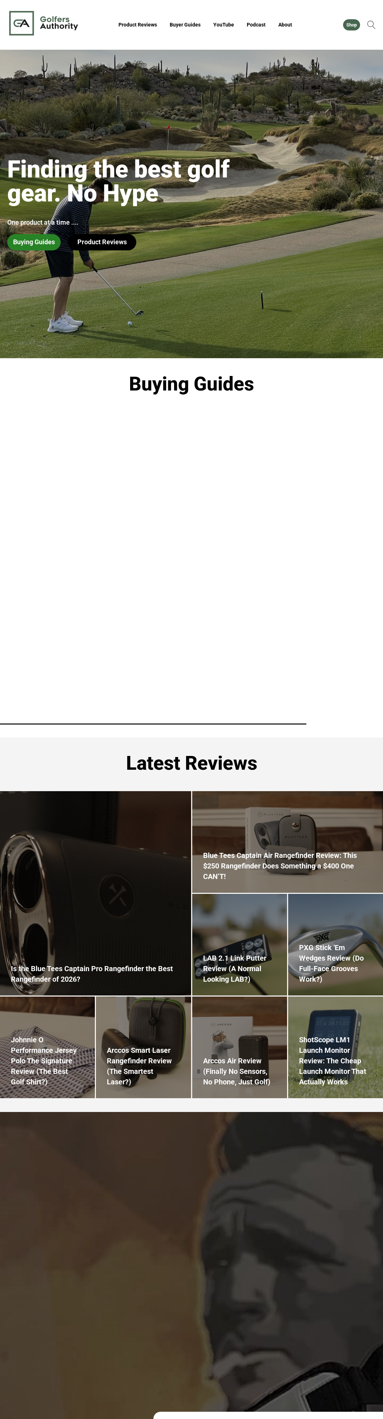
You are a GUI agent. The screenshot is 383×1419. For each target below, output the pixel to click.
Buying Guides (34, 242)
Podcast (256, 25)
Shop (351, 25)
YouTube (223, 25)
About (285, 25)
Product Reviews (137, 25)
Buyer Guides (185, 25)
